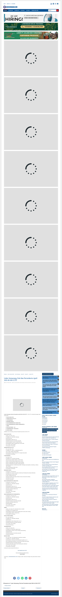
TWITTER (44, 422)
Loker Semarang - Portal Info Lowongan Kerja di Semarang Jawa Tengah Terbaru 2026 (20, 593)
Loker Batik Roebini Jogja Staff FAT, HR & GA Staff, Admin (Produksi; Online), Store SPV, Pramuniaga (50, 477)
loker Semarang (22, 382)
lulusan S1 (29, 382)
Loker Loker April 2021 (16, 382)
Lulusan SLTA (33, 382)
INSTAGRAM (45, 420)
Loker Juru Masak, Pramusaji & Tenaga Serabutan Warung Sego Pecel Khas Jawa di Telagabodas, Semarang (50, 400)
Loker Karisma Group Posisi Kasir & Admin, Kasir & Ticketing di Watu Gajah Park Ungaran (50, 408)
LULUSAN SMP (10, 10)
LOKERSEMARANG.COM (12, 556)
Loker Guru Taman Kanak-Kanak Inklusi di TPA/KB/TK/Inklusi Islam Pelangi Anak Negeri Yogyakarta (50, 488)
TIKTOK (44, 424)
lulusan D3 (26, 382)
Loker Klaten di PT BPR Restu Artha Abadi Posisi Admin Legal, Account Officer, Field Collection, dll (50, 470)
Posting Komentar (8, 585)
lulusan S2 (54, 430)
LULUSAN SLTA (17, 10)
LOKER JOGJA (45, 453)
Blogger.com (56, 593)
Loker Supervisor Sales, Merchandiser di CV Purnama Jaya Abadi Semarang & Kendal (50, 381)
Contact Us (9, 3)
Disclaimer (13, 3)
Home (5, 10)
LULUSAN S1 (28, 10)
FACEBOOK (45, 418)
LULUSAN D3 (23, 10)
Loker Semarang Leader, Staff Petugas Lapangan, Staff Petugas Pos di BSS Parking (50, 385)
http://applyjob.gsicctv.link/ (22, 550)
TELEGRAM (45, 421)
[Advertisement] (22, 391)
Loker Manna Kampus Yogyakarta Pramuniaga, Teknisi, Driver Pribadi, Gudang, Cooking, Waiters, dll (50, 480)
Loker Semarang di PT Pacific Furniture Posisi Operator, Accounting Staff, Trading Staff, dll (50, 389)
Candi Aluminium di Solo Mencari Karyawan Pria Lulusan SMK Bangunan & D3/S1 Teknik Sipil (50, 505)
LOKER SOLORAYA (46, 452)
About (5, 3)
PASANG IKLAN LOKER (35, 10)
